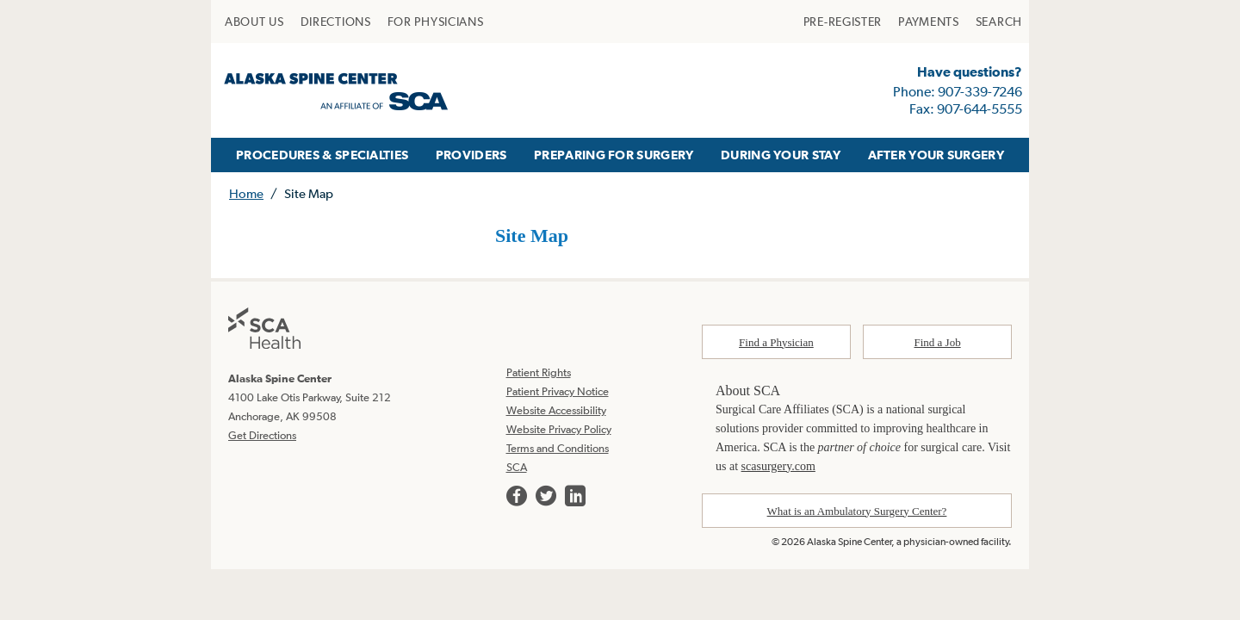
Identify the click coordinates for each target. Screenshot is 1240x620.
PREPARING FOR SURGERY (613, 154)
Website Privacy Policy (558, 429)
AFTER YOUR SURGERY (936, 154)
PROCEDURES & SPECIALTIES (322, 154)
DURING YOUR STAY (780, 154)
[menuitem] (254, 21)
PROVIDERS (471, 154)
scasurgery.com (778, 466)
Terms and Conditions (557, 448)
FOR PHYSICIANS (436, 21)
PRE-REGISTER (842, 21)
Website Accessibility (556, 410)
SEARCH (999, 21)
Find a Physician (776, 342)
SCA (516, 467)
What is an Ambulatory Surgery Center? (857, 511)
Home (246, 193)
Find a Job (937, 342)
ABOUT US (254, 21)
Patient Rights (538, 372)
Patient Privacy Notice (557, 391)
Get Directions (262, 435)
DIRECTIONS (336, 21)
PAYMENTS (928, 21)
